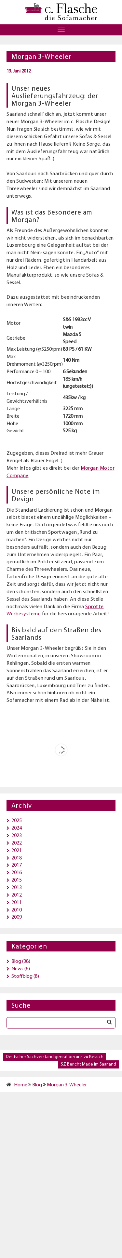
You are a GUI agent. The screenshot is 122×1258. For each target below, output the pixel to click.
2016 (16, 872)
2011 (16, 902)
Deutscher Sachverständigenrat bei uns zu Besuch (54, 1057)
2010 (16, 910)
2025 (16, 820)
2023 (16, 835)
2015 (16, 880)
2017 (16, 865)
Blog (16, 961)
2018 (16, 858)
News (17, 969)
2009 (16, 917)
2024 (16, 828)
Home (20, 1085)
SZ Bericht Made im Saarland (88, 1064)
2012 (16, 895)
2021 (16, 850)
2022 (16, 843)
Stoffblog (22, 976)
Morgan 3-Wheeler (67, 1085)
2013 (16, 887)
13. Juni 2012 (19, 71)
